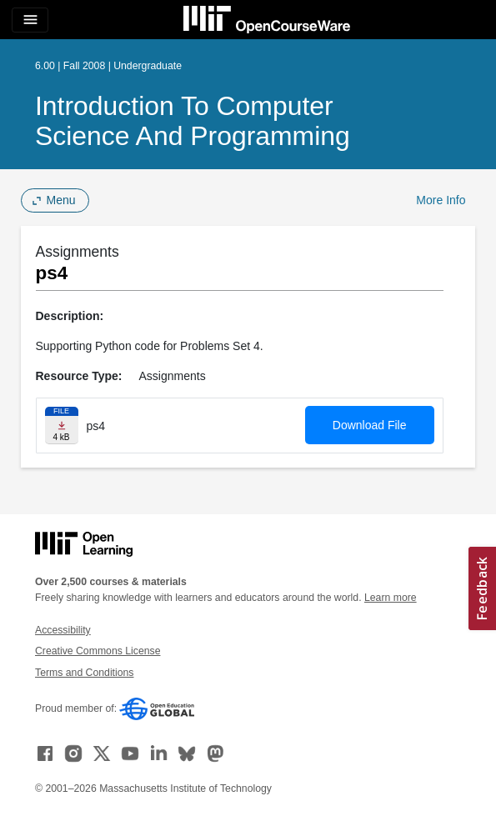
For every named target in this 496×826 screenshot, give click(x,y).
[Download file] (61, 425)
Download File (370, 425)
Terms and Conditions (84, 672)
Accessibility (63, 630)
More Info (440, 200)
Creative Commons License (97, 651)
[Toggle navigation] (30, 20)
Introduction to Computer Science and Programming (192, 121)
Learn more (390, 597)
